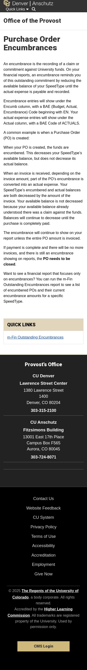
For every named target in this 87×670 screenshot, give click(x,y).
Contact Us (43, 498)
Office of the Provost (32, 20)
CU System (43, 517)
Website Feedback (43, 508)
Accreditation (43, 555)
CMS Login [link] (43, 646)
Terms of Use (43, 536)
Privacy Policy (43, 527)
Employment (43, 564)
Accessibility (43, 545)
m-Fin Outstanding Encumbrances (35, 337)
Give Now (43, 574)
